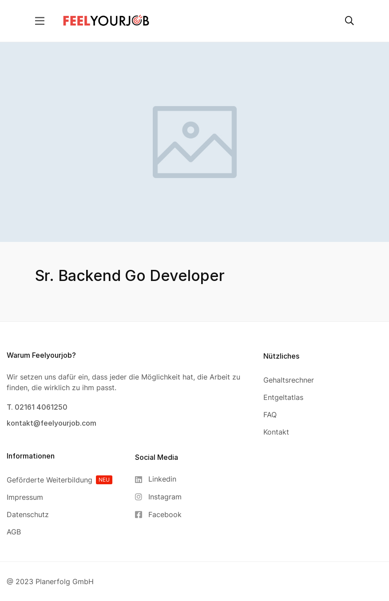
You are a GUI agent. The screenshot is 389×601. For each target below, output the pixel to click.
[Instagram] (158, 497)
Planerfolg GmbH (65, 581)
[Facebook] (158, 514)
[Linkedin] (158, 479)
